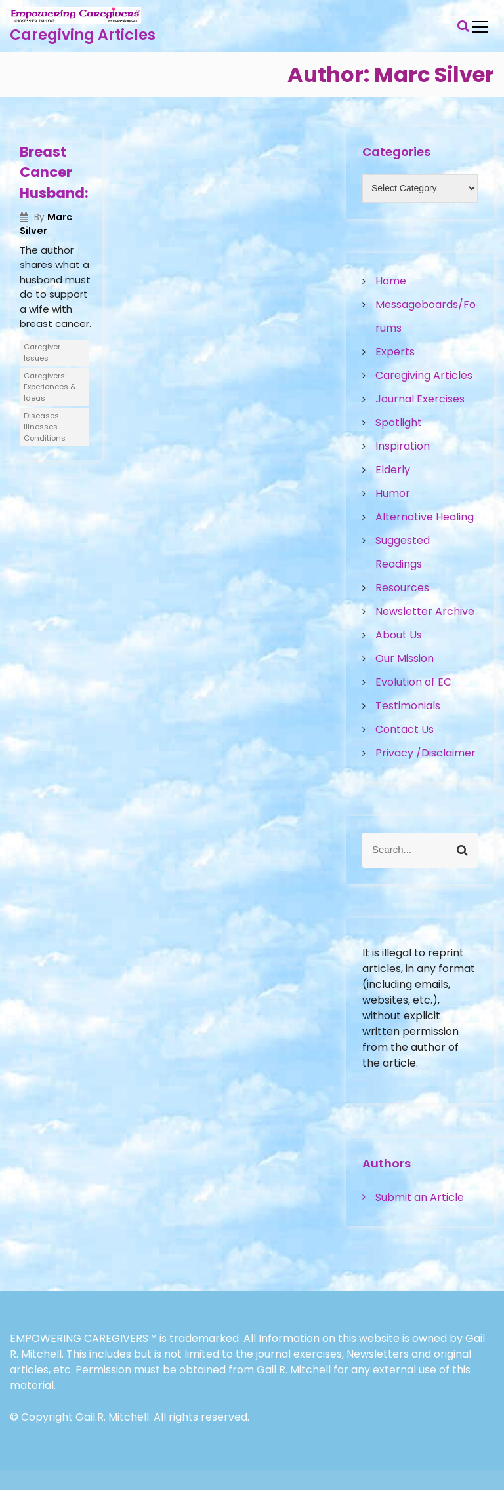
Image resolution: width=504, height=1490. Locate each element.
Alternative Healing (424, 516)
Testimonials (407, 705)
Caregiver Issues (42, 352)
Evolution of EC (413, 682)
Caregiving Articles (83, 35)
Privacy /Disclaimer (425, 752)
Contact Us (404, 729)
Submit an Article (419, 1197)
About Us (398, 634)
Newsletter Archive (424, 611)
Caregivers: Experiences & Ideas (50, 386)
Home (390, 280)
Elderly (392, 469)
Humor (392, 493)
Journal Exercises (420, 398)
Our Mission (404, 658)
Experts (395, 351)
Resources (402, 587)
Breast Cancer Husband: (54, 172)
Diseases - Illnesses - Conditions (45, 426)
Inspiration (402, 446)
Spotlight (398, 422)
